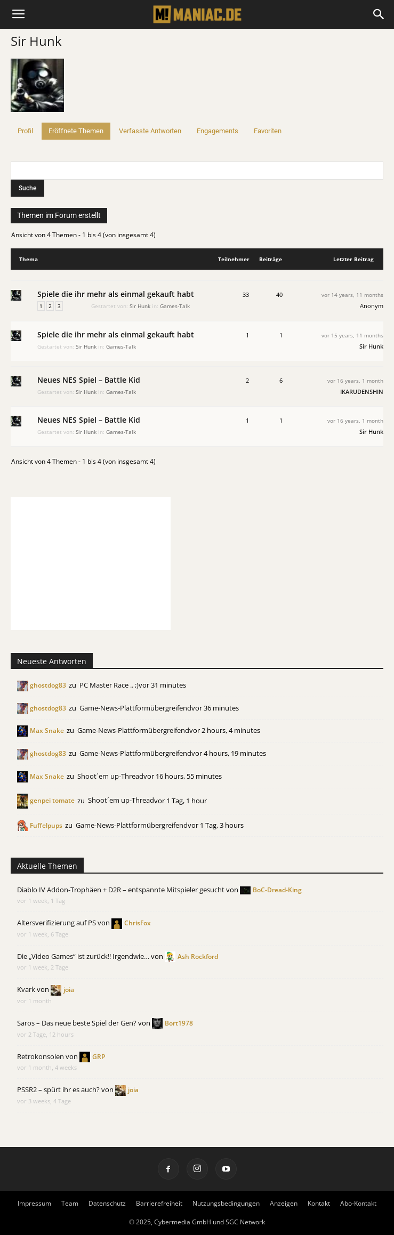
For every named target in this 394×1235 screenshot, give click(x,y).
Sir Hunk (36, 41)
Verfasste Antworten (150, 131)
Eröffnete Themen (76, 131)
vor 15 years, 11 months (352, 335)
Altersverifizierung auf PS (56, 922)
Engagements (217, 131)
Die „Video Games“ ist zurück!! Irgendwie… (83, 956)
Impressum (34, 1203)
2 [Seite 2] (50, 306)
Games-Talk (175, 306)
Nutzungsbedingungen (226, 1203)
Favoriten (268, 131)
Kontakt (319, 1203)
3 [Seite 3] (59, 306)
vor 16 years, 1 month (355, 380)
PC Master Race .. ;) (109, 685)
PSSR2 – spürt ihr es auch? (58, 1089)
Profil (25, 131)
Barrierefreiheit (159, 1203)
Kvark (26, 989)
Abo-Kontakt (358, 1203)
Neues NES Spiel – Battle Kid (88, 380)
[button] (379, 14)
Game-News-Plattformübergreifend (135, 708)
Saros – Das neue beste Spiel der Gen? (76, 1023)
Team (69, 1203)
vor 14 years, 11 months (352, 295)
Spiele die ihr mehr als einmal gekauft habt (115, 294)
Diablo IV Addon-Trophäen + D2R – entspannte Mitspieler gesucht (120, 889)
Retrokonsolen (40, 1056)
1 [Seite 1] (41, 306)
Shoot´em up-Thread (110, 776)
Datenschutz (107, 1203)
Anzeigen (283, 1203)
